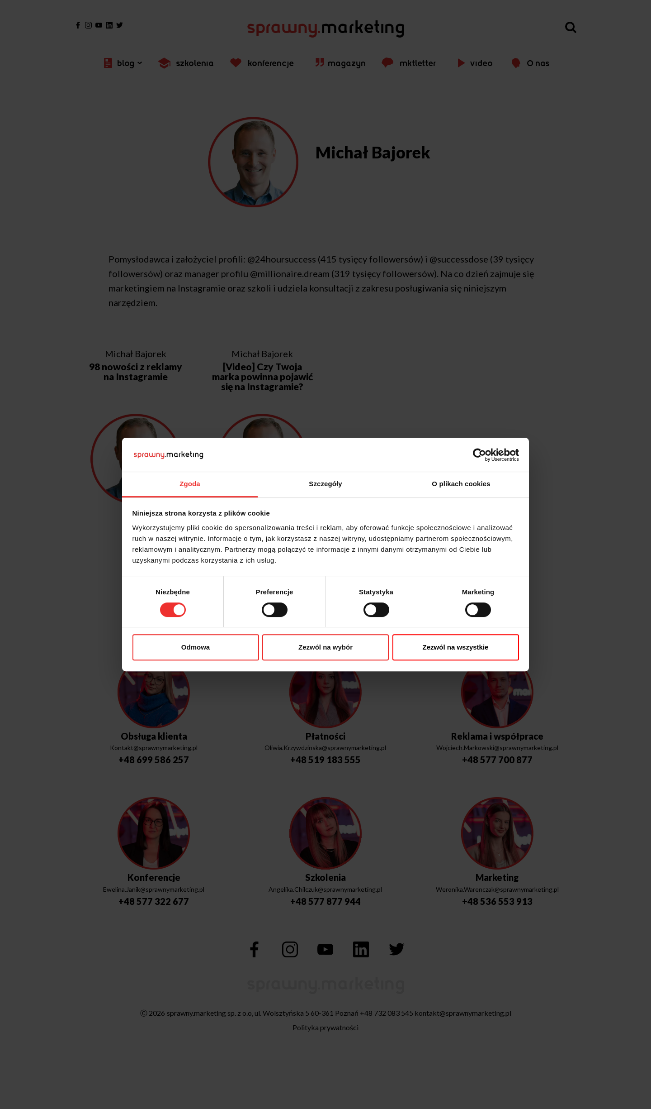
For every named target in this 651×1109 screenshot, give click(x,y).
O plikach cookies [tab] (461, 484)
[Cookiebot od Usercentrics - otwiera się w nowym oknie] (479, 455)
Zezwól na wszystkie (456, 647)
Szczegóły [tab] (325, 484)
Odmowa (195, 647)
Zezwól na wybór (325, 647)
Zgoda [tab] (189, 484)
